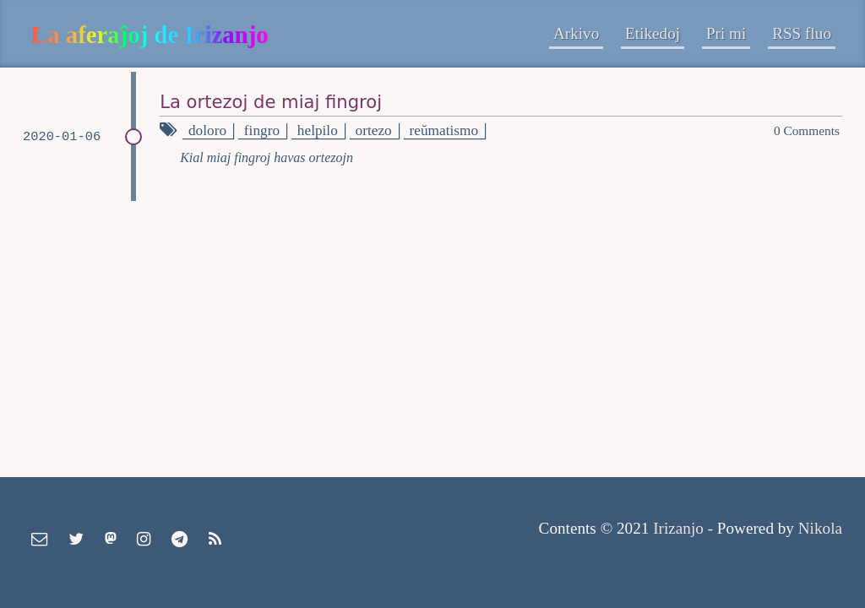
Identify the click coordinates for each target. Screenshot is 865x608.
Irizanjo (678, 528)
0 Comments (807, 130)
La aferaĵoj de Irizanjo (150, 34)
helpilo (317, 130)
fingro (262, 130)
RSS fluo (801, 33)
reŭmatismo (444, 130)
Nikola (820, 528)
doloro (207, 130)
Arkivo (576, 33)
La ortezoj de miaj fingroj (271, 101)
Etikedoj (652, 33)
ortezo (374, 130)
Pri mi (726, 33)
